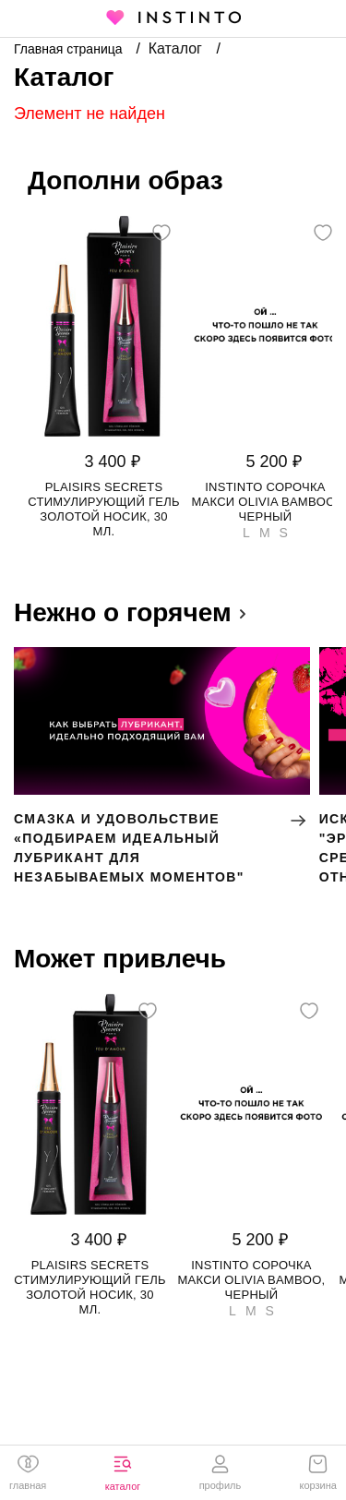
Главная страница (69, 49)
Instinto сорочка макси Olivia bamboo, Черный (266, 501)
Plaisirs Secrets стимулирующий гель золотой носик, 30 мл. (104, 509)
